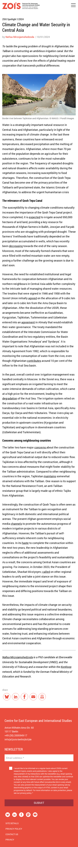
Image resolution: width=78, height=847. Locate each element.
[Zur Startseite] (21, 6)
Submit (39, 803)
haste (25, 543)
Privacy (9, 839)
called (46, 572)
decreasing (16, 246)
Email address (15, 758)
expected (34, 217)
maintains (50, 476)
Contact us (11, 834)
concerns (40, 447)
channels (16, 524)
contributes (34, 361)
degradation (9, 398)
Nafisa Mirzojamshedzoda (19, 36)
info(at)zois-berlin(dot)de (18, 739)
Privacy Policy (13, 828)
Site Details (12, 823)
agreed (32, 298)
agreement (28, 322)
